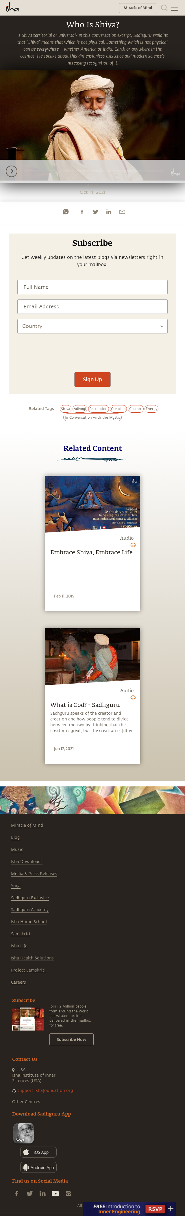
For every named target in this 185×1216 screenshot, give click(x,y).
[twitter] (95, 212)
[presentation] (92, 350)
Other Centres (26, 1102)
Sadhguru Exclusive (30, 898)
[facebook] (82, 211)
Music (17, 849)
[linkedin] (109, 212)
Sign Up (92, 379)
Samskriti (20, 934)
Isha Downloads (26, 862)
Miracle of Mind (27, 825)
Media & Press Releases (34, 874)
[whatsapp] (65, 212)
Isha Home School (29, 922)
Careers (18, 982)
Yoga (16, 886)
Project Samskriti (28, 970)
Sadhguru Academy (30, 910)
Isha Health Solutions (32, 958)
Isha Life (19, 946)
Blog (15, 837)
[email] (122, 212)
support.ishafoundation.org (45, 1090)
